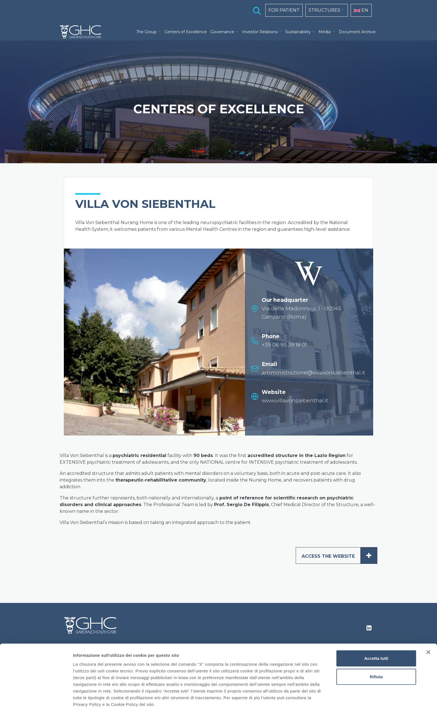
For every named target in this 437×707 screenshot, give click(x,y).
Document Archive (357, 31)
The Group (146, 31)
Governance (222, 31)
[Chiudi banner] (428, 626)
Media (325, 31)
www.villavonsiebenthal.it (295, 400)
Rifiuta (376, 650)
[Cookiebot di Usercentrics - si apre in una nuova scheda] (36, 696)
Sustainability (298, 31)
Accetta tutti (376, 632)
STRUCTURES (324, 10)
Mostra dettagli (293, 696)
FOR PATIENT (284, 10)
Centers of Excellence (185, 31)
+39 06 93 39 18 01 (284, 345)
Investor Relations (260, 31)
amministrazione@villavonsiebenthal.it (313, 372)
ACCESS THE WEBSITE (339, 555)
